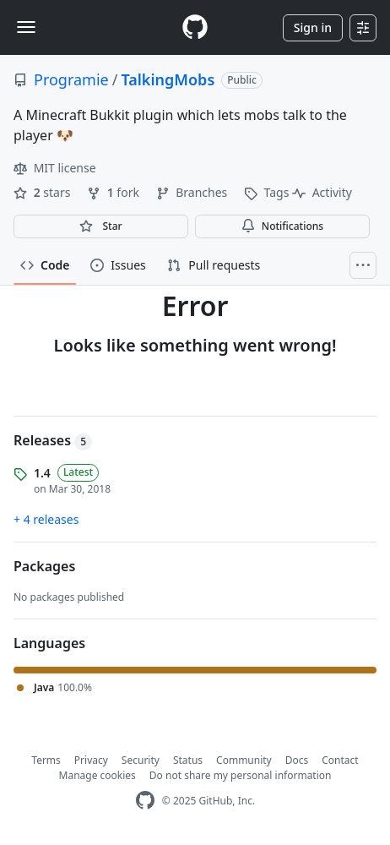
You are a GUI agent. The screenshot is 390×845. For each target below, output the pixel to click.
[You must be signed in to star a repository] (101, 226)
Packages (44, 566)
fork (114, 192)
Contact (340, 760)
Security (141, 760)
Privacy (91, 760)
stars (43, 192)
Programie (71, 79)
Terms (46, 760)
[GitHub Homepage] (145, 800)
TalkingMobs (167, 79)
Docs (297, 760)
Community (244, 760)
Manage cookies (97, 775)
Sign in (313, 27)
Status (188, 760)
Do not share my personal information (240, 775)
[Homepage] (195, 27)
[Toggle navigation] (26, 27)
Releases (53, 440)
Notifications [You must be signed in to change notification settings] (282, 226)
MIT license (55, 168)
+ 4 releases (46, 519)
